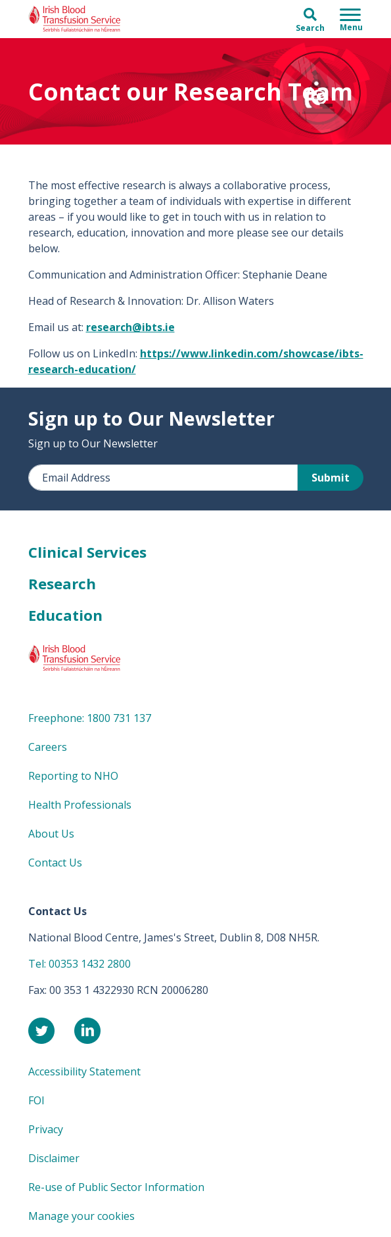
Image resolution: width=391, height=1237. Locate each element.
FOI (36, 1100)
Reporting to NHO (73, 776)
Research (62, 583)
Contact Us (55, 862)
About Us (51, 833)
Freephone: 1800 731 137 (89, 718)
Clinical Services (87, 552)
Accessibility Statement (84, 1071)
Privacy (45, 1129)
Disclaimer (54, 1158)
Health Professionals (79, 805)
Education (65, 615)
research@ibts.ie (130, 327)
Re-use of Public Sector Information (116, 1187)
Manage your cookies (81, 1216)
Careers (47, 747)
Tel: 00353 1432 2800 (79, 963)
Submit (330, 477)
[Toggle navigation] (351, 19)
